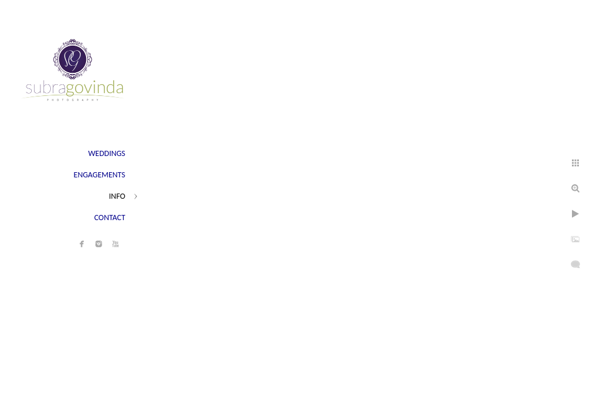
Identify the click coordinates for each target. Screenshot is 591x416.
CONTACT (109, 217)
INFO (117, 196)
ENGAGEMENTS (99, 175)
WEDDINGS (106, 153)
